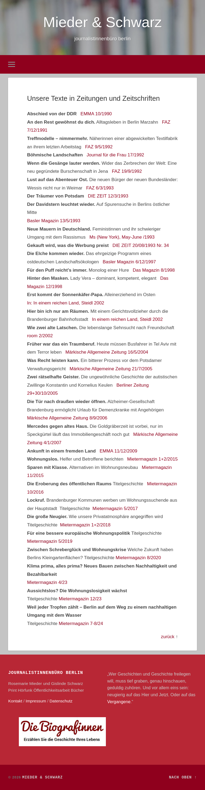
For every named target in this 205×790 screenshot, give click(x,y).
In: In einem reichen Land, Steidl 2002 (65, 303)
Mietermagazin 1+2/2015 (152, 459)
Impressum (36, 701)
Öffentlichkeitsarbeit (51, 690)
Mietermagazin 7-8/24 (81, 623)
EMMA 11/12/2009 (118, 451)
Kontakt (15, 701)
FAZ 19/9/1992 (127, 171)
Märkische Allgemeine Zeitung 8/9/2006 (67, 418)
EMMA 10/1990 (96, 113)
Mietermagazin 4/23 (47, 582)
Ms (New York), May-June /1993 (122, 237)
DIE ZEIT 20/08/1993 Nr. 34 (141, 245)
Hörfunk (25, 690)
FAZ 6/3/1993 (100, 188)
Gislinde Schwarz (67, 683)
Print (12, 690)
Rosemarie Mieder (25, 683)
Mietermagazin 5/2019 (49, 541)
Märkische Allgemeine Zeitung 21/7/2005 (111, 368)
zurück (167, 636)
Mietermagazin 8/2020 (138, 557)
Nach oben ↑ (183, 777)
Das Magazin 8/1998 (154, 270)
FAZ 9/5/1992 (99, 146)
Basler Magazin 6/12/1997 (129, 261)
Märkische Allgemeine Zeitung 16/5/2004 (106, 352)
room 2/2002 (40, 335)
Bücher (77, 690)
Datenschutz (61, 701)
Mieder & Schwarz (102, 22)
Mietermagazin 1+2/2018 (85, 524)
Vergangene (118, 701)
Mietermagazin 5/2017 (115, 508)
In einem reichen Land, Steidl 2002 (127, 319)
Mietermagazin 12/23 (80, 598)
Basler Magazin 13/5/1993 (53, 220)
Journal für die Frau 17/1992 (115, 154)
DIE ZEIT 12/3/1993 (108, 196)
